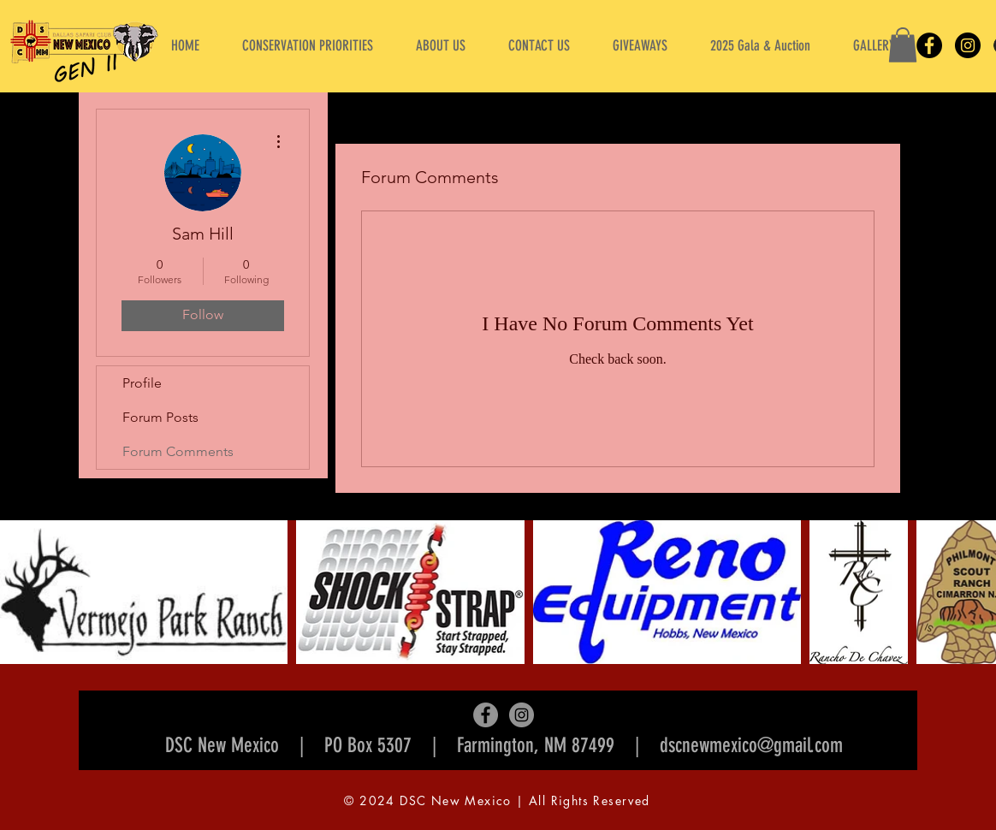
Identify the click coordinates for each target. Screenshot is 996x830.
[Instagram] (968, 45)
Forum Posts (160, 417)
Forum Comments (178, 451)
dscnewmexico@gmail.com (751, 745)
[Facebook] (929, 45)
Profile (142, 383)
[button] (440, 45)
